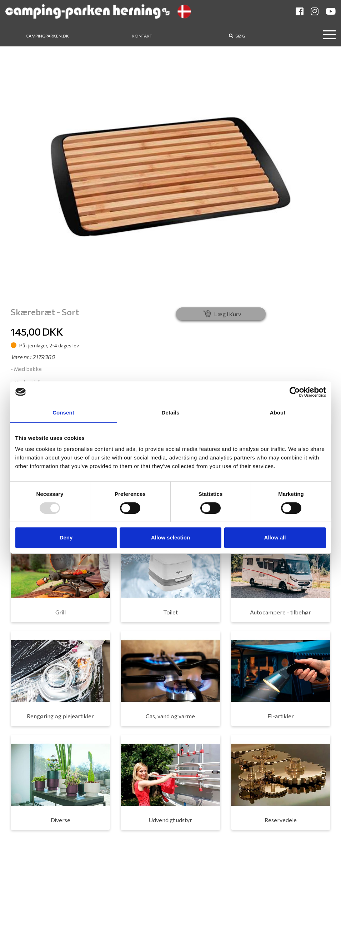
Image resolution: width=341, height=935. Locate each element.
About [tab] (278, 412)
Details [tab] (171, 412)
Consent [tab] (63, 412)
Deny (66, 537)
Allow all (275, 537)
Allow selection (170, 537)
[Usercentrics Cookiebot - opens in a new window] (295, 392)
